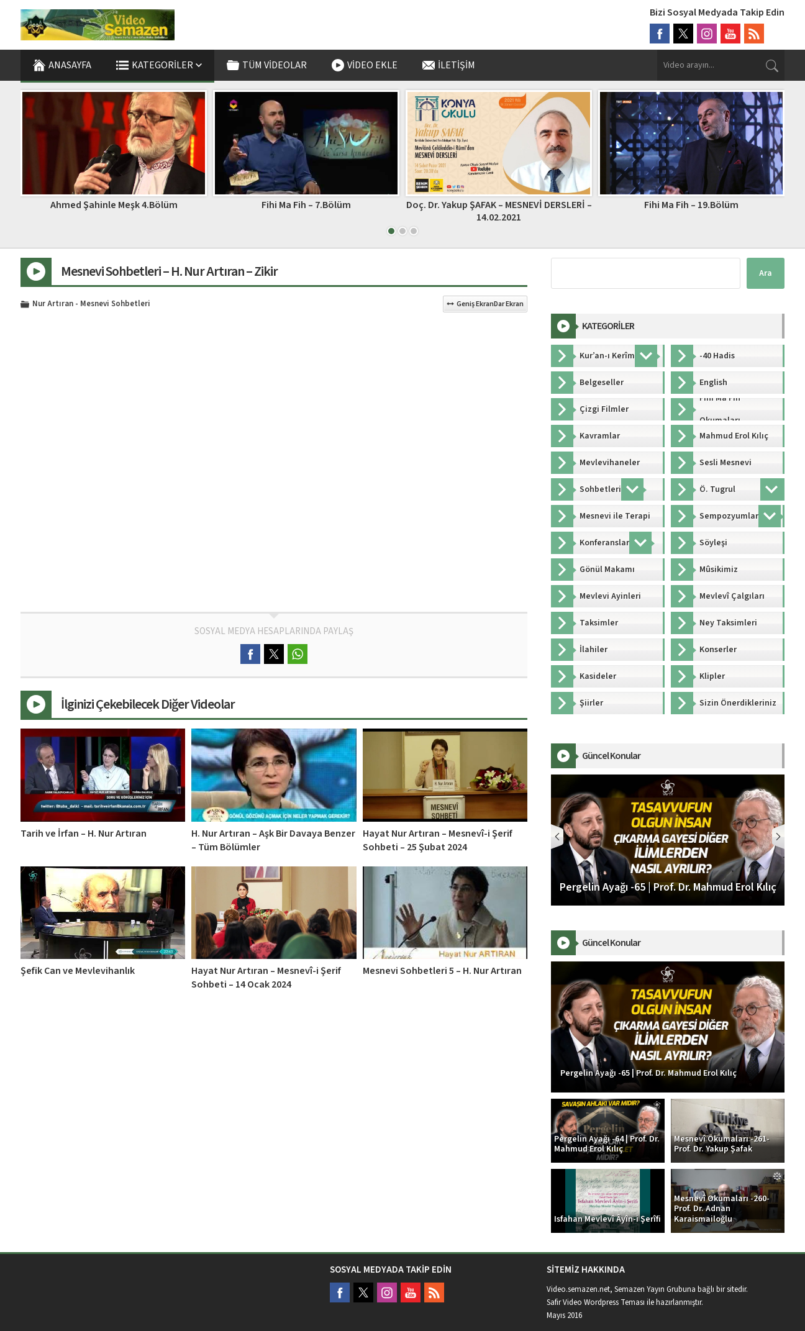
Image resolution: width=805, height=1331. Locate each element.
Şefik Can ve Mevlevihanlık (77, 971)
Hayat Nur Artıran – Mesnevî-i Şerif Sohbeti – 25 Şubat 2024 (437, 840)
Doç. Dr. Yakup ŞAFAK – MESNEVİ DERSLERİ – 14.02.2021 (499, 211)
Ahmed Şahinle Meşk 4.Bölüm (114, 205)
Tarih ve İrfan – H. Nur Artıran (83, 833)
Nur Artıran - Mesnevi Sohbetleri (91, 304)
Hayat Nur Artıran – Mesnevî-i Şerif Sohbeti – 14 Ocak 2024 (266, 977)
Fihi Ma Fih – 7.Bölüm (306, 205)
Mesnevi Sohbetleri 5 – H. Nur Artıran (442, 971)
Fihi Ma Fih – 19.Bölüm (691, 205)
